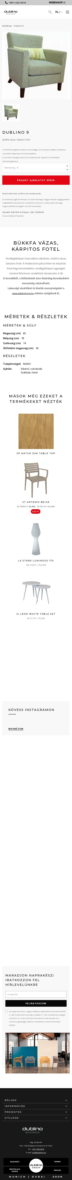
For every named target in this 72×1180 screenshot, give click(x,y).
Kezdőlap (7, 26)
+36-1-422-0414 (38, 1149)
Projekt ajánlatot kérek (36, 180)
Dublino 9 (19, 26)
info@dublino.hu (39, 1152)
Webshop (57, 2)
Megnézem (15, 728)
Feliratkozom (36, 1003)
